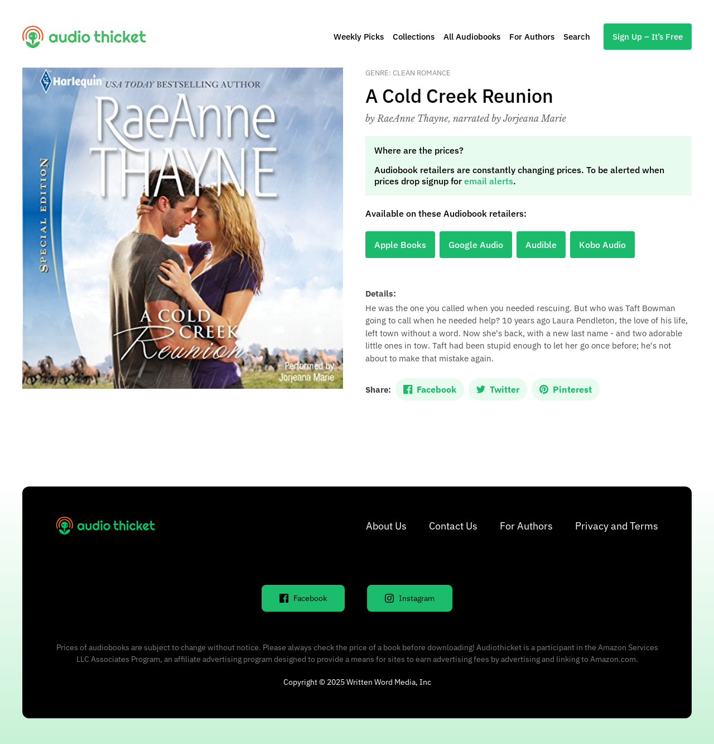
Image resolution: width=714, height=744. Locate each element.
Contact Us (453, 525)
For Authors (531, 36)
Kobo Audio (602, 244)
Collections (414, 36)
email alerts (488, 181)
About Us (386, 525)
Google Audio (475, 244)
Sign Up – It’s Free (647, 36)
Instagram (410, 598)
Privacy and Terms (616, 525)
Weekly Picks (359, 36)
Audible (541, 244)
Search (576, 36)
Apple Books (400, 244)
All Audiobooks (471, 36)
